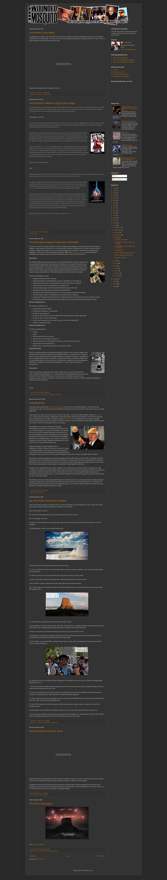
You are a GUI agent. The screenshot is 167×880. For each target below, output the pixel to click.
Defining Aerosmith (127, 145)
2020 (114, 200)
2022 (114, 195)
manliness (39, 722)
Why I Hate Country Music (129, 121)
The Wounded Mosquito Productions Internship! (54, 242)
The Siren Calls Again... (41, 803)
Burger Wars (125, 132)
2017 (114, 208)
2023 (114, 193)
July (116, 261)
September (118, 235)
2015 (114, 213)
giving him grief (68, 419)
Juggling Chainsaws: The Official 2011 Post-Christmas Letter (130, 108)
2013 (114, 218)
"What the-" (37, 394)
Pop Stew (52, 722)
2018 (114, 205)
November (118, 230)
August (117, 237)
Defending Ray (37, 403)
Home (67, 856)
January (117, 275)
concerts (45, 94)
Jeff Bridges (32, 188)
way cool (69, 213)
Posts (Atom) (40, 859)
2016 (114, 210)
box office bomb (46, 146)
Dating (57, 394)
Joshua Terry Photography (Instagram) (124, 60)
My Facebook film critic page (121, 76)
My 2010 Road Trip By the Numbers (47, 500)
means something (37, 844)
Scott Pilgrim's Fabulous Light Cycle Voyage (52, 103)
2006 (114, 286)
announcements (38, 94)
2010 (114, 225)
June (116, 263)
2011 (114, 223)
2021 (114, 198)
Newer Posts (33, 856)
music (49, 94)
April (116, 268)
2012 (114, 220)
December (118, 227)
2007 (114, 284)
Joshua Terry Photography (120, 57)
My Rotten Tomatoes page (120, 74)
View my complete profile (128, 49)
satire (60, 394)
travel (56, 722)
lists (35, 722)
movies (36, 233)
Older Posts (101, 856)
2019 (114, 203)
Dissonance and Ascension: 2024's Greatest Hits (129, 158)
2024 (114, 190)
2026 (114, 188)
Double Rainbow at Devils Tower (46, 731)
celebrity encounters (39, 492)
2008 (114, 281)
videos (45, 795)
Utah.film (115, 70)
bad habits (52, 394)
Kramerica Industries (77, 252)
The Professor (127, 42)
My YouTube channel (119, 72)
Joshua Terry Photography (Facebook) (124, 62)
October (117, 232)
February (117, 273)
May (116, 266)
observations (45, 722)
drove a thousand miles (56, 407)
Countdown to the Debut (41, 32)
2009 (114, 279)
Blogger (91, 870)
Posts (114, 176)
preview (72, 123)
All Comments (117, 179)
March (117, 270)
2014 (114, 215)
